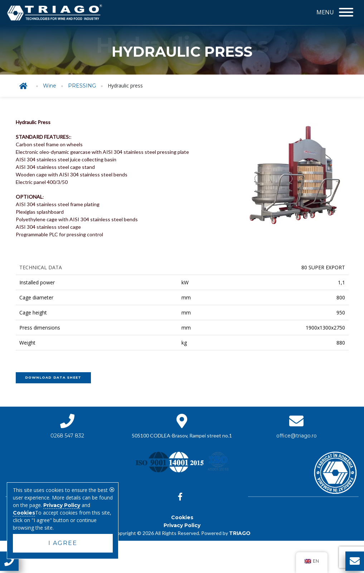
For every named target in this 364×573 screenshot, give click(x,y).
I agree (62, 543)
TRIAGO (240, 533)
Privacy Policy (182, 525)
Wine (49, 85)
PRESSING (82, 85)
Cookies (182, 517)
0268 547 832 (67, 435)
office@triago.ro (296, 435)
